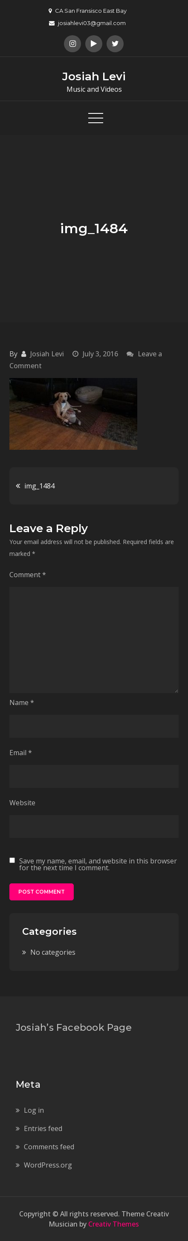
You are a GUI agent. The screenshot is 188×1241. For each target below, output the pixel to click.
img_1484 (39, 486)
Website (22, 802)
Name (21, 702)
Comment (27, 574)
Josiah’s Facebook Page (74, 1027)
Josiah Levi (94, 76)
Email (20, 752)
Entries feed (43, 1128)
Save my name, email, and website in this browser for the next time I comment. (98, 864)
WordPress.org (48, 1165)
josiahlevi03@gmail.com (87, 23)
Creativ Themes (113, 1224)
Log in (34, 1110)
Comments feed (49, 1146)
